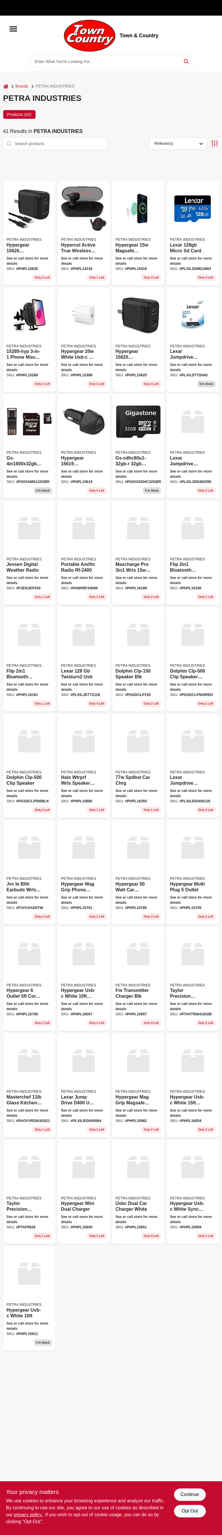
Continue (189, 1494)
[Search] (186, 61)
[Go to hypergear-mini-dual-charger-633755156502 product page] (84, 1192)
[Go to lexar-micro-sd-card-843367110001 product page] (192, 233)
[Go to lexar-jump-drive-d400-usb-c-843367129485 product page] (84, 1085)
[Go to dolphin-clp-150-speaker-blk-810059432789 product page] (138, 659)
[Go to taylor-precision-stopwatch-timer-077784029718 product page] (29, 1192)
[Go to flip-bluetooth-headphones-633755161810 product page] (29, 659)
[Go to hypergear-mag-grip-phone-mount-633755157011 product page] (84, 872)
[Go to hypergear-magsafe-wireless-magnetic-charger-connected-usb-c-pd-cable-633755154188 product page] (138, 233)
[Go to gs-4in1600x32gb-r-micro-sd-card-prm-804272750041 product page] (29, 446)
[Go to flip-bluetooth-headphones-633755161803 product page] (192, 553)
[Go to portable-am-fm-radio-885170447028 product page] (84, 553)
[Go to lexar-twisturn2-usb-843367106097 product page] (84, 659)
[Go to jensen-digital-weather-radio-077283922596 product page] (29, 553)
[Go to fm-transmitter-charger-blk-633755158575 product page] (138, 979)
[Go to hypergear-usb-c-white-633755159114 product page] (29, 1298)
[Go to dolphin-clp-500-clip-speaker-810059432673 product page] (29, 766)
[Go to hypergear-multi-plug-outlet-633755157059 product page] (192, 872)
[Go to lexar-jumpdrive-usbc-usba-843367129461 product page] (192, 766)
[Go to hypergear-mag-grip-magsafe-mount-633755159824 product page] (138, 1085)
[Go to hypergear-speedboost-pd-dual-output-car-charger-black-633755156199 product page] (84, 446)
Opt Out (190, 1510)
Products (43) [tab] (19, 114)
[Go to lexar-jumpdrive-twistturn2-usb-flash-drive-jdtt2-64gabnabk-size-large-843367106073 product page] (192, 340)
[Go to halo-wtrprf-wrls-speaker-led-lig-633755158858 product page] (84, 766)
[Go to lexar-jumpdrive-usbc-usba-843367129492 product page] (192, 446)
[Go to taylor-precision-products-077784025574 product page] (192, 979)
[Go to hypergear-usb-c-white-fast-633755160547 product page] (192, 1085)
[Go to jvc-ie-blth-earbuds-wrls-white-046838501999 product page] (29, 872)
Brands (22, 86)
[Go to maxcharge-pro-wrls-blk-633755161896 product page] (138, 553)
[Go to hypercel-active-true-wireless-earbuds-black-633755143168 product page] (84, 233)
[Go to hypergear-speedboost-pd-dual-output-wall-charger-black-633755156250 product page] (138, 340)
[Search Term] (111, 61)
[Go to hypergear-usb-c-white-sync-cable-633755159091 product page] (192, 1192)
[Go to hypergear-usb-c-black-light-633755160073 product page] (84, 979)
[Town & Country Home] (90, 36)
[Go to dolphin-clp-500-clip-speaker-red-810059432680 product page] (192, 659)
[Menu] (13, 29)
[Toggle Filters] (214, 143)
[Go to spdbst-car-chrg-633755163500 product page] (138, 766)
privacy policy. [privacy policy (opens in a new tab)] (28, 1514)
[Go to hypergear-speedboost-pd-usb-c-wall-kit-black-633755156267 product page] (29, 233)
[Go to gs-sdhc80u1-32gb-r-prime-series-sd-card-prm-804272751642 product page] (138, 446)
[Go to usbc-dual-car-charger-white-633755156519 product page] (138, 1192)
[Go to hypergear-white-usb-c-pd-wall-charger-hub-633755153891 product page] (84, 340)
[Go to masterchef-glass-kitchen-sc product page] (29, 1085)
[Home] (5, 86)
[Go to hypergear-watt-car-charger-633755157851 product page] (138, 872)
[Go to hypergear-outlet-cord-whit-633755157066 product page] (29, 979)
